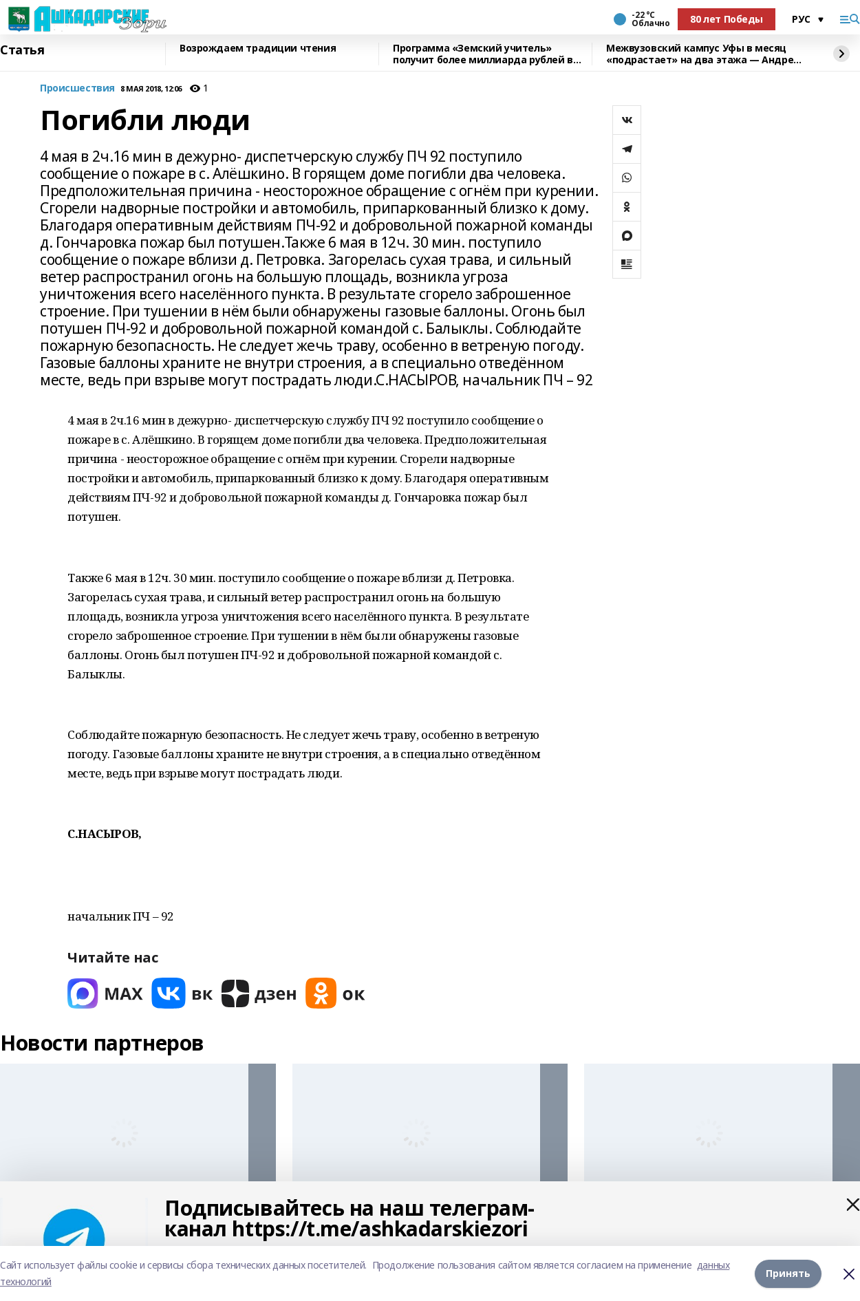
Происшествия (77, 88)
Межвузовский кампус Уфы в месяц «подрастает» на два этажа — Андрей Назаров (703, 54)
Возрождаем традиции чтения (258, 48)
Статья (22, 50)
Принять (788, 1273)
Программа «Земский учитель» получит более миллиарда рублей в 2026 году (483, 54)
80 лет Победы (726, 18)
